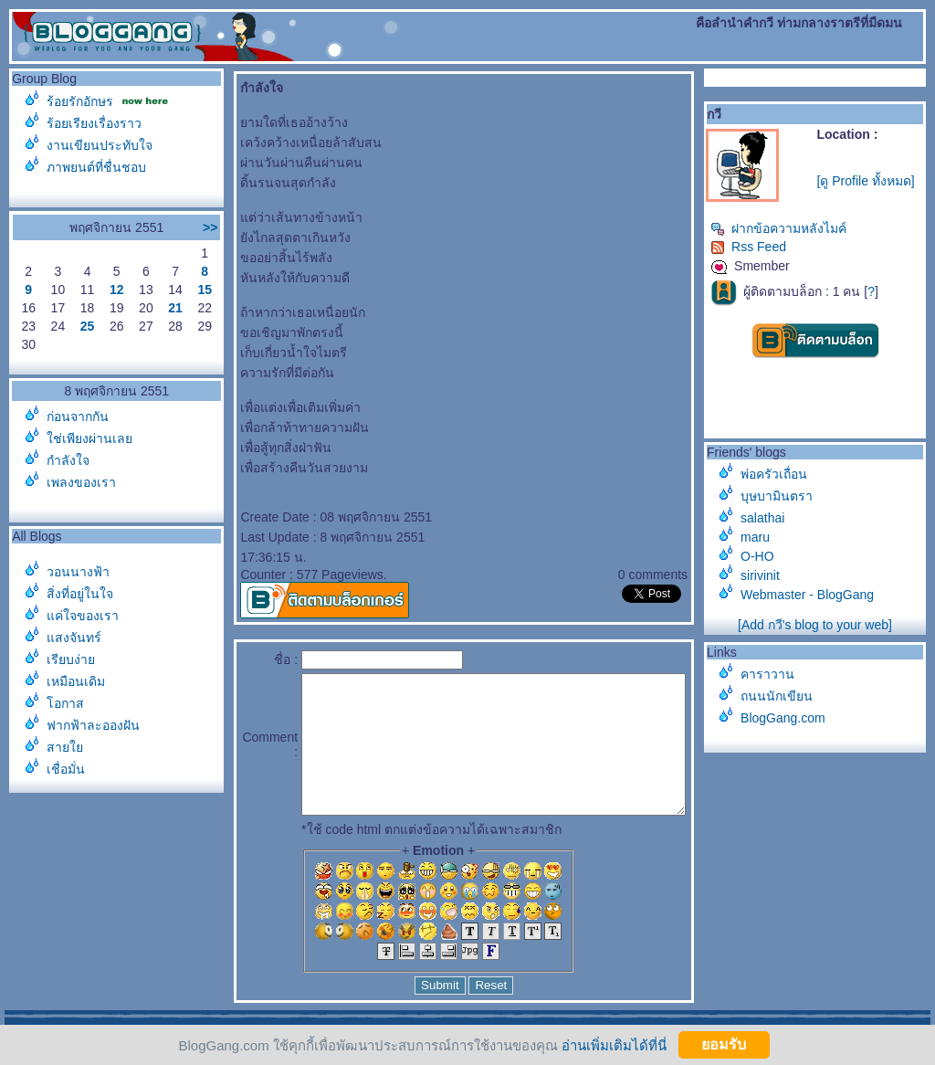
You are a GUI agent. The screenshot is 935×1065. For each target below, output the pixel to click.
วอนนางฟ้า (78, 571)
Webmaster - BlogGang (816, 594)
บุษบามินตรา (786, 496)
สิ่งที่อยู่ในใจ (80, 593)
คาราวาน (777, 674)
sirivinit (769, 575)
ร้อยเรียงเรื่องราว (94, 123)
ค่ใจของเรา (83, 615)
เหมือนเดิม (76, 681)
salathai (771, 518)
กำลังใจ (68, 460)
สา (65, 747)
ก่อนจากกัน (78, 416)
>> (173, 227)
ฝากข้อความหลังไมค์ (788, 228)
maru (764, 537)
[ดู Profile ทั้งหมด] (871, 181)
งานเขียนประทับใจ (99, 145)
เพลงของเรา (81, 482)
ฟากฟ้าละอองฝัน (93, 725)
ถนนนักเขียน (786, 696)
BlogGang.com (792, 718)
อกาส (65, 703)
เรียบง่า (71, 659)
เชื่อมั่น (66, 769)
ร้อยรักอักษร (80, 101)
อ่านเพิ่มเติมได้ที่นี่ (614, 1044)
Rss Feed (757, 246)
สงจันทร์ (74, 637)
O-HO (766, 556)
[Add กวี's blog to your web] (819, 624)
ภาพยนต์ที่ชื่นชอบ (96, 167)
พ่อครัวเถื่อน (783, 474)
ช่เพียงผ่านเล (89, 438)
